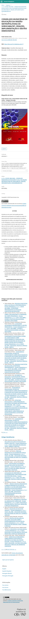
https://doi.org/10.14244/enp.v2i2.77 (13, 44)
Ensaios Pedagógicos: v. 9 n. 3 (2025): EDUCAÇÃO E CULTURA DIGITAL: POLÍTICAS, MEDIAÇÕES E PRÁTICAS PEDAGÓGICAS (16, 503)
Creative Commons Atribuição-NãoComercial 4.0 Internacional (13, 601)
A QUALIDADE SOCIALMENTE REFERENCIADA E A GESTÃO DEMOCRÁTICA (16, 325)
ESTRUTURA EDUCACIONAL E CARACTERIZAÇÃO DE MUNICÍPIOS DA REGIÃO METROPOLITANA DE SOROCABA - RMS (16, 402)
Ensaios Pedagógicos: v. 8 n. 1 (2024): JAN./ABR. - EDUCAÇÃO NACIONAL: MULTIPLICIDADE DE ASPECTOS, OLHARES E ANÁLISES (16, 456)
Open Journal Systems (8, 560)
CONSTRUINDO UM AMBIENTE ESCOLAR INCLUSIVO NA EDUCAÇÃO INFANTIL (15, 465)
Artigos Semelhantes (8, 437)
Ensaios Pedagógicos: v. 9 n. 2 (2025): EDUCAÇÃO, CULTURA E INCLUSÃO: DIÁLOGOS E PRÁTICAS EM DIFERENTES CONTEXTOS (16, 544)
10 (13, 549)
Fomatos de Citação (7, 170)
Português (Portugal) (7, 575)
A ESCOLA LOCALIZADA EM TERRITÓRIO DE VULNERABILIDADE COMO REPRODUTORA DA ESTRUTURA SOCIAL (15, 474)
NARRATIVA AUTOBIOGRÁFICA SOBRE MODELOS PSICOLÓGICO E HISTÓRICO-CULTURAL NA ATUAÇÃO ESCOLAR (14, 539)
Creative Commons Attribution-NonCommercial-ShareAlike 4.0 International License (14, 205)
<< (2, 549)
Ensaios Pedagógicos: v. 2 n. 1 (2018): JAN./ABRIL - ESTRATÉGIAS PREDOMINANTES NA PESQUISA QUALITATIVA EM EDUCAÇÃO (14, 309)
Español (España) (6, 571)
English (4, 568)
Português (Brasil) (7, 573)
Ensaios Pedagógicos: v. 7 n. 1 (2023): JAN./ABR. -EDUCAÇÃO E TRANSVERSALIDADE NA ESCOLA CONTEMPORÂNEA (16, 492)
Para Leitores (5, 585)
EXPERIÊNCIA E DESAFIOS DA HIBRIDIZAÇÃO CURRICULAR (16, 500)
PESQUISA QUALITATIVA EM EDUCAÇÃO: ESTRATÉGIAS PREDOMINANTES (16, 365)
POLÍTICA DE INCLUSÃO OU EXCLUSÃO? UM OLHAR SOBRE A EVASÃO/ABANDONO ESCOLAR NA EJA (15, 519)
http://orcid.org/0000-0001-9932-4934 (9, 39)
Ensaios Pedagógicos (9, 1)
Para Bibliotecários (6, 589)
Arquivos (8, 5)
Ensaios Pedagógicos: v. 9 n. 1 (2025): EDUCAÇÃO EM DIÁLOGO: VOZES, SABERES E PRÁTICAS (16, 445)
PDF (5, 149)
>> (6, 432)
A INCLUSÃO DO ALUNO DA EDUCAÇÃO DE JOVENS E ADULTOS (15, 441)
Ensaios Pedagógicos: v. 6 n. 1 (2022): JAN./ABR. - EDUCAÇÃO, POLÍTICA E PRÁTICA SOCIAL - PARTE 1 (15, 478)
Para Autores (5, 587)
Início (3, 5)
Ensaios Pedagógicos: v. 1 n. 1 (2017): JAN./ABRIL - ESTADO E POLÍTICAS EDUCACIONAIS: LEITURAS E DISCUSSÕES (15, 318)
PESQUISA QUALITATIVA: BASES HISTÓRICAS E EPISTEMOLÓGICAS (16, 304)
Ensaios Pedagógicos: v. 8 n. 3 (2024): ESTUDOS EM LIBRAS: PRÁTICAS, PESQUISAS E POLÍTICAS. (15, 468)
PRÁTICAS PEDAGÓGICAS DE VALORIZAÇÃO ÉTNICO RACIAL (15, 452)
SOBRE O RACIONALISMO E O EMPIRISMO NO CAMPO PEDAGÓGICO (15, 315)
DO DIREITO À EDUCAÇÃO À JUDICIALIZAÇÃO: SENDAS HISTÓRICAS (15, 376)
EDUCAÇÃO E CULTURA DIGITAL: (18, 529)
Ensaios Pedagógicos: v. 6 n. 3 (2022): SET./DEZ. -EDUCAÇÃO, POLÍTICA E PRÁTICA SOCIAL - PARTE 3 (16, 345)
